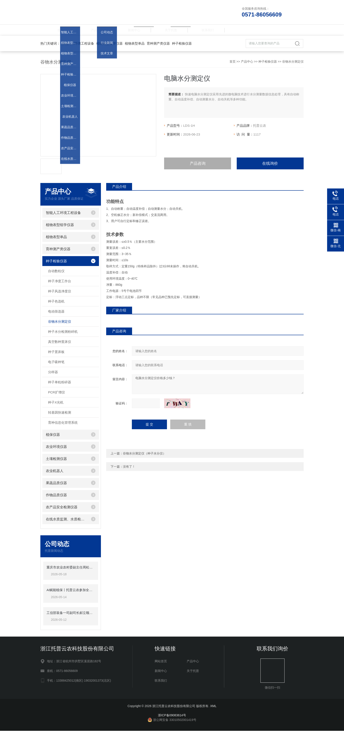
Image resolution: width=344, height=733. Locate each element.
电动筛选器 (56, 313)
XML (213, 708)
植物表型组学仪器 (109, 45)
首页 (58, 31)
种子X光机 (55, 404)
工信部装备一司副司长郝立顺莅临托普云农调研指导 (71, 615)
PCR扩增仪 (56, 394)
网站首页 (161, 663)
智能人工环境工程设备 (77, 45)
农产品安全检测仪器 (61, 509)
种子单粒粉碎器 (59, 384)
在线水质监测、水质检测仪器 (67, 521)
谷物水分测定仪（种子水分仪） (144, 455)
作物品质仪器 (56, 497)
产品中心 (96, 31)
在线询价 (270, 165)
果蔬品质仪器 (56, 485)
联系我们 (206, 31)
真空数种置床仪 (59, 344)
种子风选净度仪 (59, 293)
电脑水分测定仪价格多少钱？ (218, 386)
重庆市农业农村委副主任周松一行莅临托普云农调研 (71, 569)
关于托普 (169, 31)
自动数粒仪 (56, 273)
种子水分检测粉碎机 (63, 333)
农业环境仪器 (56, 449)
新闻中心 (132, 31)
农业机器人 (54, 473)
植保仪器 (53, 436)
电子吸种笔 (56, 364)
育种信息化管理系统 (63, 424)
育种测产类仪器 (158, 45)
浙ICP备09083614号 (172, 717)
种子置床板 (56, 354)
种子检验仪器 (182, 45)
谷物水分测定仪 (293, 63)
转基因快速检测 (59, 414)
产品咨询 (198, 165)
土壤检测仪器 (56, 461)
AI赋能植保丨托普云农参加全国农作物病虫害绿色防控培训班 (71, 592)
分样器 (53, 374)
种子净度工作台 (59, 283)
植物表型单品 (135, 45)
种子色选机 (56, 303)
